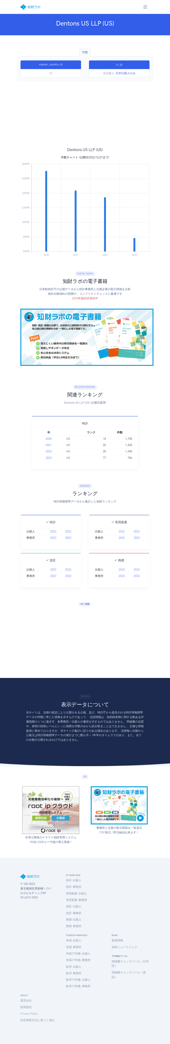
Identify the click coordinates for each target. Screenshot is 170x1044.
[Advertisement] (85, 118)
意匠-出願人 (73, 906)
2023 (49, 463)
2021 (49, 450)
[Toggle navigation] (145, 7)
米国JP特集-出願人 (78, 953)
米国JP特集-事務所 (78, 960)
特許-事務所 (73, 887)
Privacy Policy (28, 1013)
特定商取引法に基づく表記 (37, 1020)
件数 (85, 52)
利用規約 (26, 1007)
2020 (49, 444)
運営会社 (26, 1000)
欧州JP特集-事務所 (78, 986)
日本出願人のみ (126, 73)
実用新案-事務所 (76, 900)
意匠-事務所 (73, 913)
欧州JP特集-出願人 (78, 979)
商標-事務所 (73, 926)
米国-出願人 (73, 940)
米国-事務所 (73, 947)
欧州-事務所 (73, 973)
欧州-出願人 (73, 966)
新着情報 (117, 940)
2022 (49, 456)
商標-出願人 (73, 919)
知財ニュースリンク (124, 947)
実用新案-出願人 (76, 893)
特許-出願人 (73, 880)
